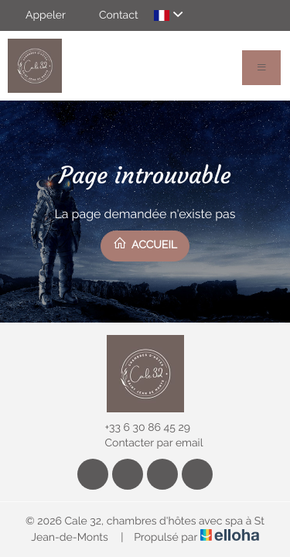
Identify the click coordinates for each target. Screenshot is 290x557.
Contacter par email (145, 443)
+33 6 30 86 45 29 (138, 428)
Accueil (145, 243)
